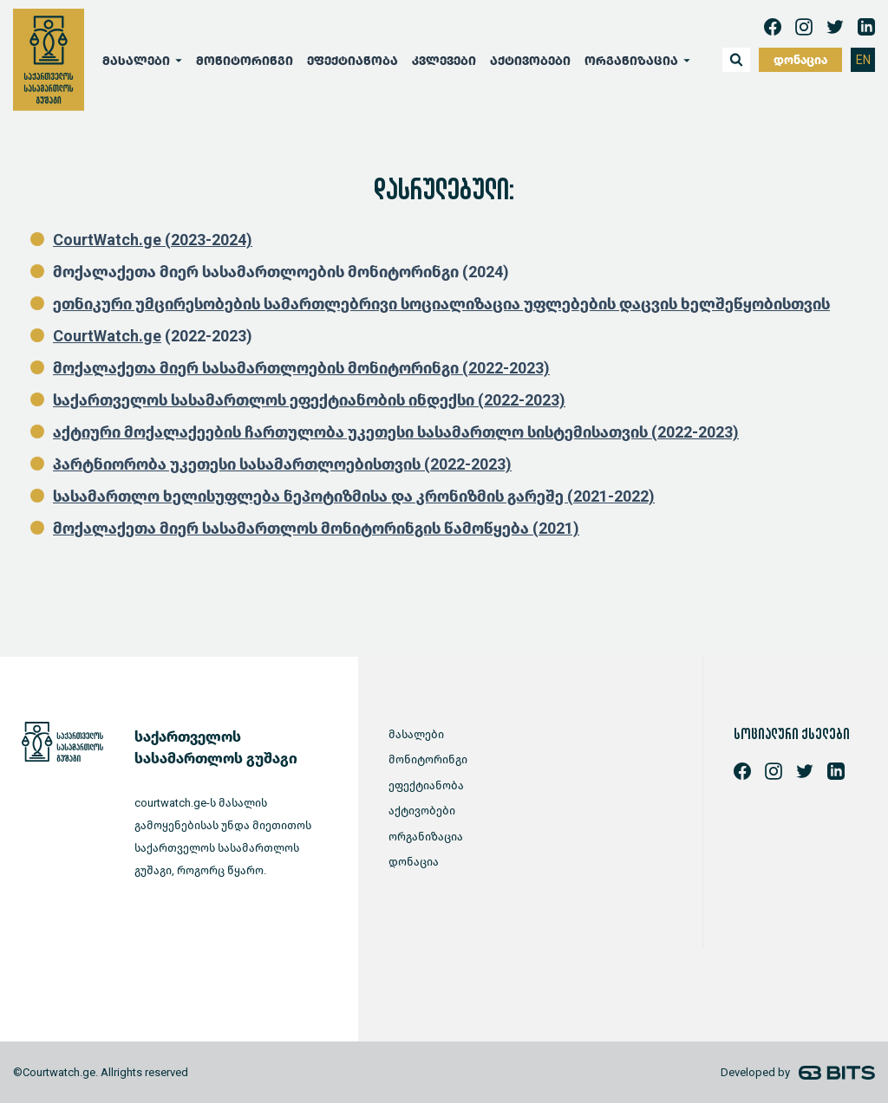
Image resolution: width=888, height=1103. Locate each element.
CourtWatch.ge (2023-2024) (152, 240)
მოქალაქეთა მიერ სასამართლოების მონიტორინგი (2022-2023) (301, 368)
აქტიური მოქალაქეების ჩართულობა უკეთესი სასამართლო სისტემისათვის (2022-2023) (396, 432)
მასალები (136, 61)
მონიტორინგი (244, 61)
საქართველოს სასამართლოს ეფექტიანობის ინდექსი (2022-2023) (309, 400)
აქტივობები (530, 61)
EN (863, 60)
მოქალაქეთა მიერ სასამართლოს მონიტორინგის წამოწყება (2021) (316, 528)
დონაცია (800, 60)
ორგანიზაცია (631, 61)
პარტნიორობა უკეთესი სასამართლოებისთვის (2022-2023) (282, 464)
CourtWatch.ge (107, 336)
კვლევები (444, 61)
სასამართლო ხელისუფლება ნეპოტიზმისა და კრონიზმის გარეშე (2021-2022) (354, 496)
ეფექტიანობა (352, 61)
